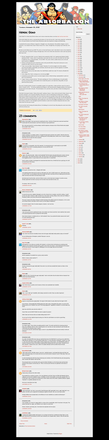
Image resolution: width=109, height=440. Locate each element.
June (80, 147)
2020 (79, 50)
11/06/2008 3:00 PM (26, 269)
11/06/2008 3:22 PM (26, 278)
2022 (79, 46)
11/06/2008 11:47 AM (26, 205)
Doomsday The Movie (83, 104)
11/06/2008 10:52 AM (26, 185)
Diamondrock (25, 119)
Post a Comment (24, 420)
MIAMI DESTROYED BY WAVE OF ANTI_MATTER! (83, 93)
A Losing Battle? (82, 128)
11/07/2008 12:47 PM (26, 384)
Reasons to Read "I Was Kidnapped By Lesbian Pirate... (83, 136)
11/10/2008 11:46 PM (26, 418)
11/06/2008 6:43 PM (26, 294)
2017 (79, 56)
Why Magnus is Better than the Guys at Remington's (83, 118)
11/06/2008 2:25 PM (26, 249)
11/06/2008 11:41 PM (26, 319)
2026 (79, 39)
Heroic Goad (81, 124)
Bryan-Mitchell (25, 350)
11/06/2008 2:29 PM (26, 259)
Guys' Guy (24, 168)
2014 (79, 62)
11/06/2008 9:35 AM (26, 128)
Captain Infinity (25, 283)
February (81, 154)
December (81, 75)
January (81, 156)
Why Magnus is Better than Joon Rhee (83, 102)
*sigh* (79, 96)
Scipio (23, 143)
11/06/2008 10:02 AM (26, 139)
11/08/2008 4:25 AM (26, 396)
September (81, 141)
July (80, 145)
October (81, 139)
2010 (79, 69)
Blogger (60, 433)
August (80, 143)
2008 (79, 73)
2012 (79, 65)
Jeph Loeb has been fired (62, 36)
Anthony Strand (25, 299)
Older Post (69, 423)
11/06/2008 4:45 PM (26, 286)
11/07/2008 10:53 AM (26, 366)
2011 (79, 67)
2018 (79, 54)
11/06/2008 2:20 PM (26, 238)
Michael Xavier (25, 371)
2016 (79, 58)
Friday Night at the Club (83, 78)
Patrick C (24, 153)
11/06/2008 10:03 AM (26, 148)
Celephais (24, 388)
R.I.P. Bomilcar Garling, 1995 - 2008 (83, 122)
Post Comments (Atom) (30, 426)
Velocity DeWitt (25, 231)
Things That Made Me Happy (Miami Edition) (83, 81)
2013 (79, 64)
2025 (79, 41)
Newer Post (21, 423)
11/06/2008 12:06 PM (26, 219)
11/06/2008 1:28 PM (26, 227)
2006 (79, 161)
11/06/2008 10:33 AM (26, 163)
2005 (79, 162)
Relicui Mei (79, 28)
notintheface (25, 413)
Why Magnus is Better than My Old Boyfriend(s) (83, 89)
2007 (79, 159)
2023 (79, 45)
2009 (79, 71)
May (80, 149)
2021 (79, 48)
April (80, 150)
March (80, 152)
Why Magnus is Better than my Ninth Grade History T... (83, 131)
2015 (79, 60)
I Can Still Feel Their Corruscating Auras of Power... (83, 85)
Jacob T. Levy (25, 223)
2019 (79, 52)
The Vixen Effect (82, 126)
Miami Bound (81, 109)
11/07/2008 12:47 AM (26, 346)
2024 (79, 43)
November (81, 77)
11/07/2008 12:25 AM (26, 332)
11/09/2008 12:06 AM (26, 408)
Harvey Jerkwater (26, 189)
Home (45, 423)
